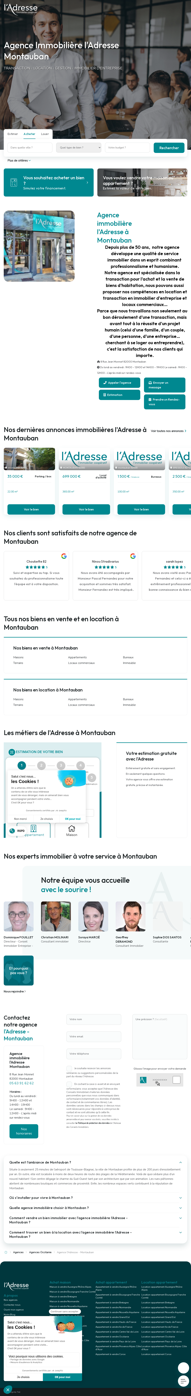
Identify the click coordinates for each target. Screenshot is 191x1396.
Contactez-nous (12, 1304)
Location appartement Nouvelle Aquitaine (163, 1312)
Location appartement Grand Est (158, 1317)
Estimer (12, 134)
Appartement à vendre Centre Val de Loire (117, 1331)
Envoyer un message (158, 385)
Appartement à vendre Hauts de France (116, 1322)
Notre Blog (9, 1314)
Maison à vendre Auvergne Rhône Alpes (70, 1286)
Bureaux (128, 657)
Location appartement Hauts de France (161, 1322)
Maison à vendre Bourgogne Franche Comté (73, 1291)
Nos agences (11, 1299)
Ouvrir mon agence (14, 1309)
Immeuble (129, 663)
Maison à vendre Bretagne (63, 1296)
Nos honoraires (24, 1131)
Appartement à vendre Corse (110, 1354)
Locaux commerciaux (81, 663)
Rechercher (169, 147)
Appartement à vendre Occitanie (112, 1336)
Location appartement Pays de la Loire (161, 1341)
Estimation (113, 395)
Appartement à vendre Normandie (113, 1307)
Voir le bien (31, 509)
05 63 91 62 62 (22, 1083)
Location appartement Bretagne (157, 1302)
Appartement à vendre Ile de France (114, 1326)
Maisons (18, 657)
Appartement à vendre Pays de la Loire (116, 1341)
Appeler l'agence (117, 382)
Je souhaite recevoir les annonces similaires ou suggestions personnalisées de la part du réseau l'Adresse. (92, 1072)
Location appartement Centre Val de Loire (162, 1331)
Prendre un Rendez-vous (164, 402)
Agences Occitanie (40, 1252)
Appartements (77, 657)
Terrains (18, 663)
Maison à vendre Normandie (64, 1301)
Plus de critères (19, 161)
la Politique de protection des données (92, 1123)
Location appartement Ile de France (159, 1326)
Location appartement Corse (156, 1354)
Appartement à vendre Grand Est (113, 1317)
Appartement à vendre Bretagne (112, 1302)
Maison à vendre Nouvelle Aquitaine (68, 1306)
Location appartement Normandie (159, 1307)
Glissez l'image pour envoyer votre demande (160, 1068)
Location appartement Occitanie (158, 1336)
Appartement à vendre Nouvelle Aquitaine (117, 1312)
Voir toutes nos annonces (169, 431)
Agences (18, 1252)
